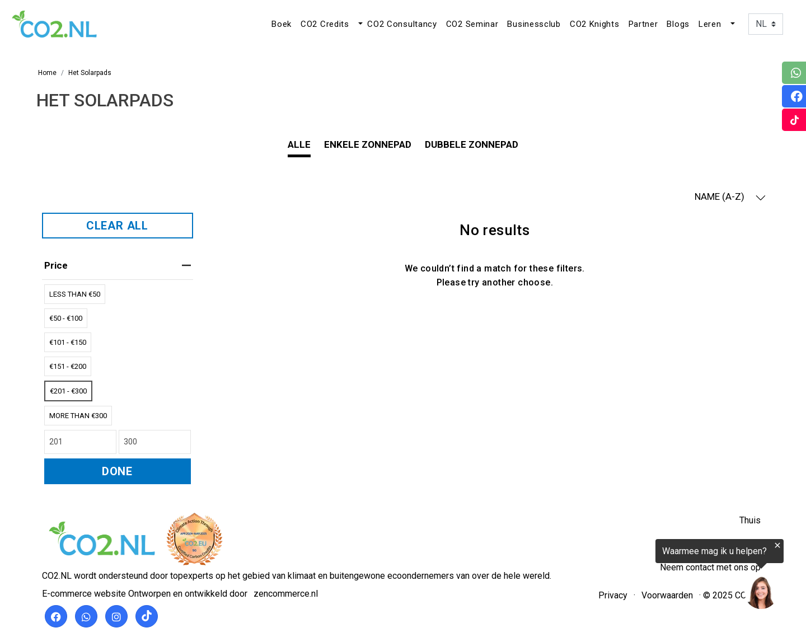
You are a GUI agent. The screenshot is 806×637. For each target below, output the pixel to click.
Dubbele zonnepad (471, 144)
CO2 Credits (325, 24)
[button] (359, 24)
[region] (668, 576)
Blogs (678, 24)
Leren (710, 24)
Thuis (750, 520)
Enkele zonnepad (367, 144)
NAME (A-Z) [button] (730, 197)
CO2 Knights (595, 24)
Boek (281, 24)
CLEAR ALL (117, 225)
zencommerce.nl (286, 593)
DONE (117, 471)
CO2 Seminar (472, 24)
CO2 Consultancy (402, 24)
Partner (643, 24)
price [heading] (117, 265)
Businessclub (533, 24)
